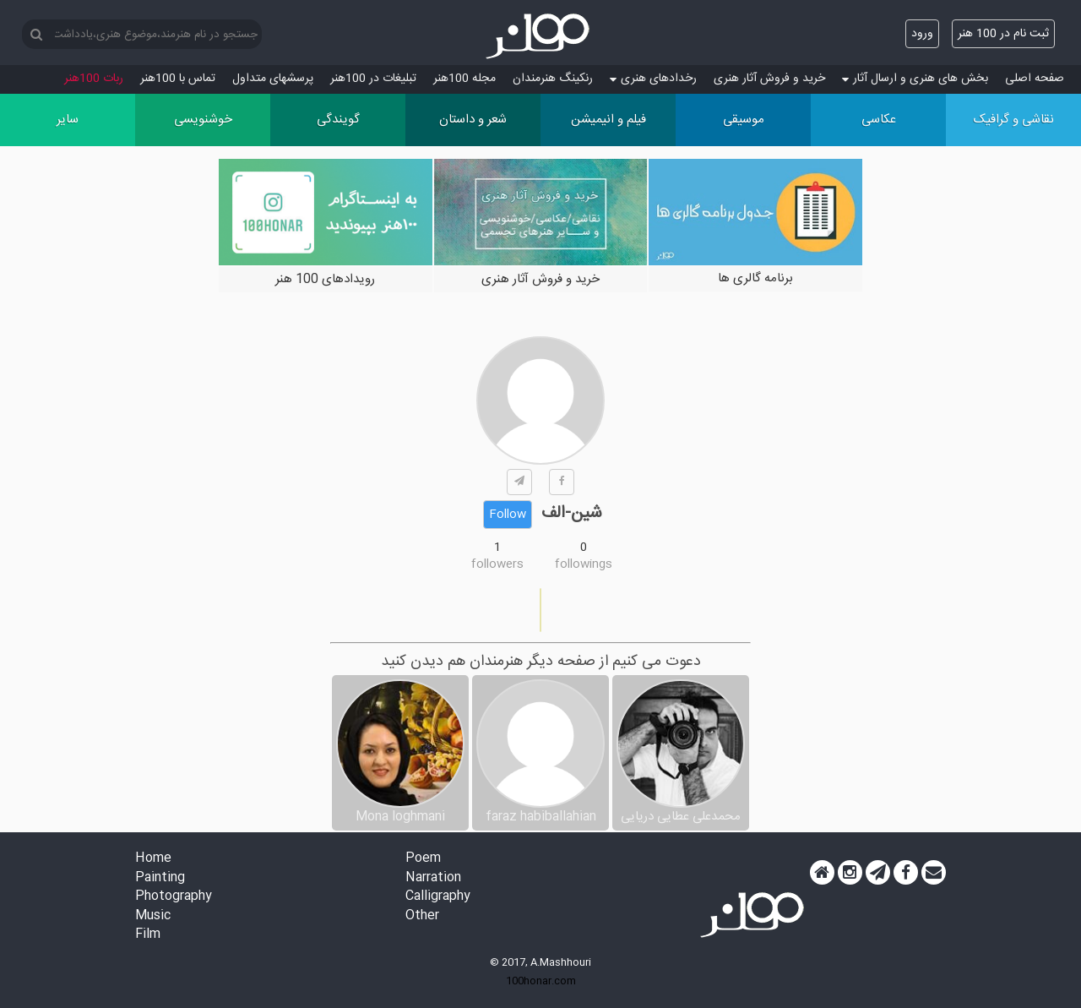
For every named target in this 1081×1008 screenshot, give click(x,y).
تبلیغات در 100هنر (373, 78)
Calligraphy (437, 897)
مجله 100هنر (464, 78)
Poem (423, 859)
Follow (507, 514)
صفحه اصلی (1034, 78)
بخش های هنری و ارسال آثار (915, 78)
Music (153, 916)
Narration (433, 878)
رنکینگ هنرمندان (553, 78)
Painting (160, 878)
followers (497, 564)
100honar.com (541, 981)
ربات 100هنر (93, 78)
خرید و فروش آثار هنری (769, 78)
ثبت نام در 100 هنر (1003, 34)
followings (583, 564)
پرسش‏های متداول (272, 78)
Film (147, 935)
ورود (922, 34)
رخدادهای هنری (653, 78)
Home (153, 859)
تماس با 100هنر (177, 78)
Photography (173, 897)
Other (422, 916)
